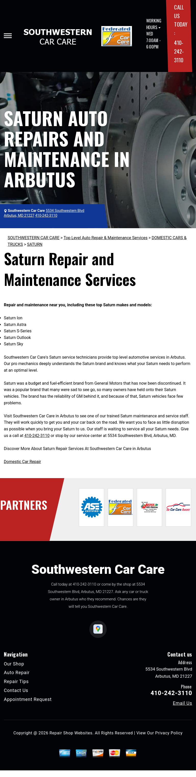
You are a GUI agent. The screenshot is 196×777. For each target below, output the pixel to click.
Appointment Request (28, 699)
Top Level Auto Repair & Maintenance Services (106, 237)
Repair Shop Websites (71, 733)
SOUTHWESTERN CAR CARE (33, 237)
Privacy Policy (168, 733)
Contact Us (16, 690)
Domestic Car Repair (22, 461)
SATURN (34, 244)
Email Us (182, 703)
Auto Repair (17, 672)
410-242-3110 (178, 51)
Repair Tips (16, 681)
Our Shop (14, 663)
